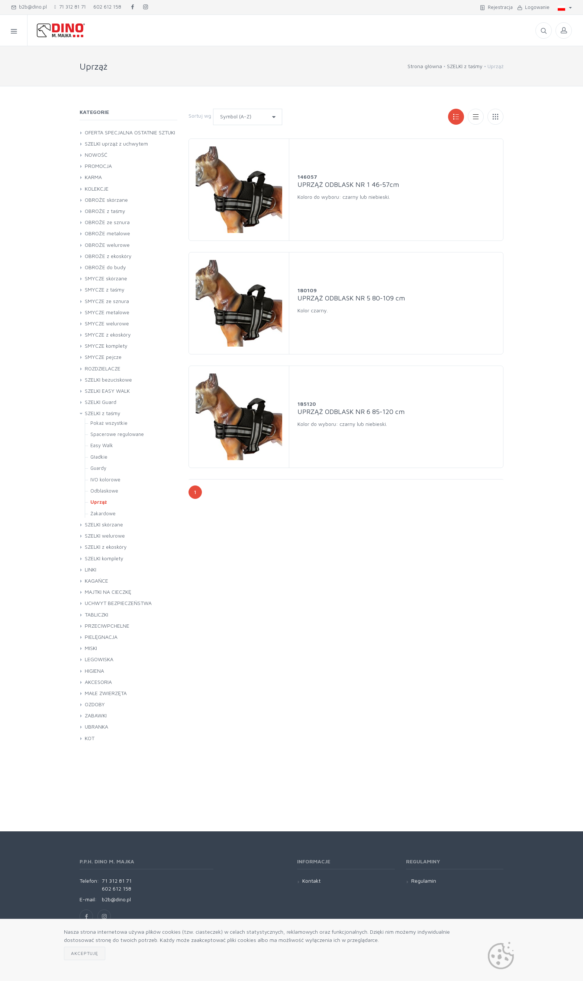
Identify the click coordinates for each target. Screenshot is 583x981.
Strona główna (425, 66)
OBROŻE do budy (105, 267)
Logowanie (533, 7)
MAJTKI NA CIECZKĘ (108, 592)
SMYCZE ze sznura (107, 301)
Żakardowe (103, 513)
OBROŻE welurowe (107, 245)
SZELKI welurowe (105, 535)
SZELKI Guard (100, 402)
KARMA (93, 177)
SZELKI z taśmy (465, 66)
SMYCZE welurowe (107, 323)
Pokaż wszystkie (109, 423)
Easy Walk (101, 445)
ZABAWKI (96, 715)
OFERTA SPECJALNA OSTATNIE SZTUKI (130, 132)
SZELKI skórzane (104, 524)
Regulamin (423, 881)
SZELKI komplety (104, 558)
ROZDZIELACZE (102, 368)
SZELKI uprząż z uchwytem (116, 143)
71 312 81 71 (70, 7)
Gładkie (98, 457)
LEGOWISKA (99, 659)
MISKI (91, 648)
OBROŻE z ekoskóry (108, 256)
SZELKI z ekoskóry (106, 547)
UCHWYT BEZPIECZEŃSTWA (118, 603)
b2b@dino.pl (29, 7)
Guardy (98, 468)
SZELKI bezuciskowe (108, 379)
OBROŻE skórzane (106, 200)
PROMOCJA (98, 166)
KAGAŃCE (96, 580)
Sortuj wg (200, 115)
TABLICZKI (96, 614)
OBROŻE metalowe (107, 233)
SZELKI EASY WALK (107, 391)
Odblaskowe (104, 491)
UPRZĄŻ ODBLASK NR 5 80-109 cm (351, 298)
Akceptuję (84, 953)
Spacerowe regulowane (117, 434)
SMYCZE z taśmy (105, 289)
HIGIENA (94, 671)
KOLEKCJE (97, 188)
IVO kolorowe (105, 479)
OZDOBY (95, 704)
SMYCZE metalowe (107, 312)
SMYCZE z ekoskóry (108, 334)
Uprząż (98, 502)
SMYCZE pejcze (103, 357)
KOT (89, 738)
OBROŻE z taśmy (105, 211)
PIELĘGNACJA (101, 637)
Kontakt (311, 881)
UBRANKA (96, 726)
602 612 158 (107, 7)
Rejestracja (496, 7)
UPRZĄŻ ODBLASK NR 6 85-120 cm (351, 411)
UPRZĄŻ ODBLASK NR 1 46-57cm (348, 184)
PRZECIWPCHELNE (107, 625)
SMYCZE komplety (106, 346)
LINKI (90, 569)
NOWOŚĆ (96, 155)
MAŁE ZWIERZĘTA (106, 693)
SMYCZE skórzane (106, 278)
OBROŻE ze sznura (107, 222)
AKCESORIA (98, 682)
